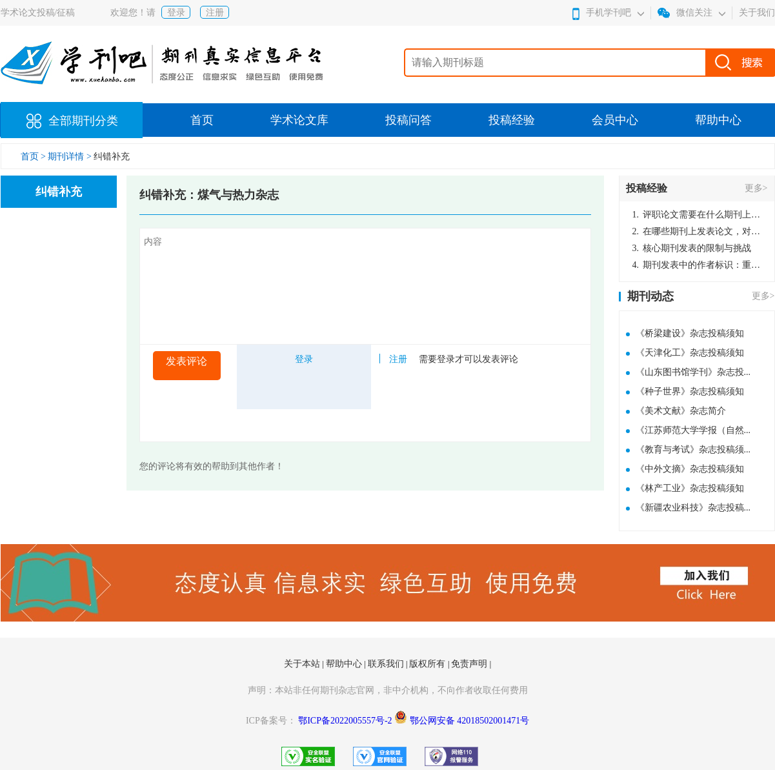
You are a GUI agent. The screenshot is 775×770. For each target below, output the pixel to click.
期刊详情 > (69, 156)
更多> (756, 188)
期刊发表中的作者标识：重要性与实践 (696, 265)
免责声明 (470, 664)
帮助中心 (718, 120)
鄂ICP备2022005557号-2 (346, 720)
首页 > (34, 156)
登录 (176, 12)
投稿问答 (408, 120)
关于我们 (757, 12)
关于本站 (303, 664)
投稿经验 (511, 120)
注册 (215, 12)
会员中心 (615, 120)
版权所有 (428, 664)
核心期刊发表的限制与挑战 (692, 248)
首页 (202, 120)
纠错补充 (112, 156)
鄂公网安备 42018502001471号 (470, 720)
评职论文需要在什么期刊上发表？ (696, 214)
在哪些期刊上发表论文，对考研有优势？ (696, 231)
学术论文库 (299, 120)
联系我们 (387, 664)
